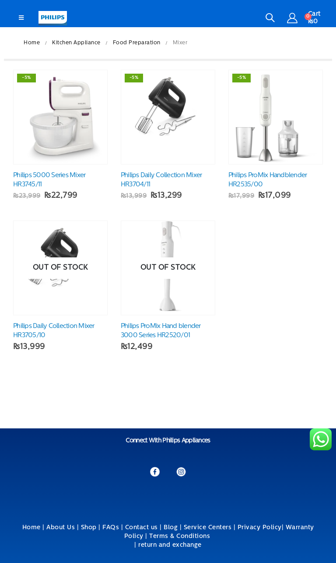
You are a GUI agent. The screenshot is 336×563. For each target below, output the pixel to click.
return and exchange (170, 545)
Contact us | (143, 527)
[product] (60, 117)
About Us (60, 527)
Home (31, 527)
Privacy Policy (260, 527)
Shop (89, 527)
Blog (171, 527)
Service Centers (208, 527)
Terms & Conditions (180, 536)
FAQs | (112, 527)
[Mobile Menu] (21, 18)
